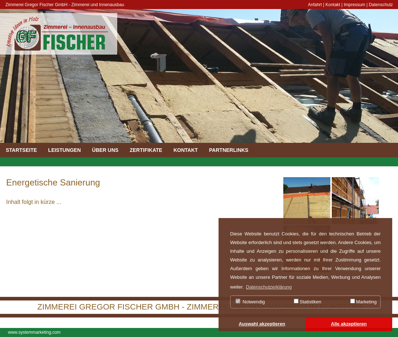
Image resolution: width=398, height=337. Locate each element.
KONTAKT (185, 150)
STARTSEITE (21, 150)
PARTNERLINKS (229, 150)
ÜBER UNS (105, 150)
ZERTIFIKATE (146, 150)
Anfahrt (315, 4)
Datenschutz (381, 4)
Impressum (354, 4)
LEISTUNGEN (64, 150)
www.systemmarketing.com (34, 332)
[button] (262, 324)
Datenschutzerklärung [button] (269, 287)
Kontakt (333, 4)
